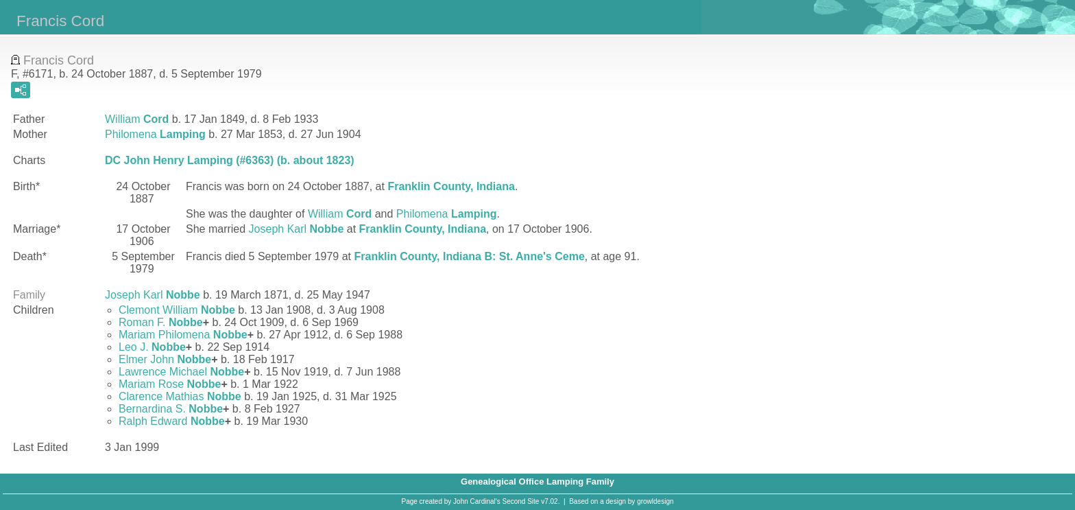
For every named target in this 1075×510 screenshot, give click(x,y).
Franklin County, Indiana (451, 186)
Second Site (521, 501)
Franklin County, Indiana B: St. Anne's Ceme (469, 256)
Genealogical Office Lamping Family (537, 481)
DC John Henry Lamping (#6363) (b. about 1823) (229, 160)
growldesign (655, 501)
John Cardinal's (476, 501)
